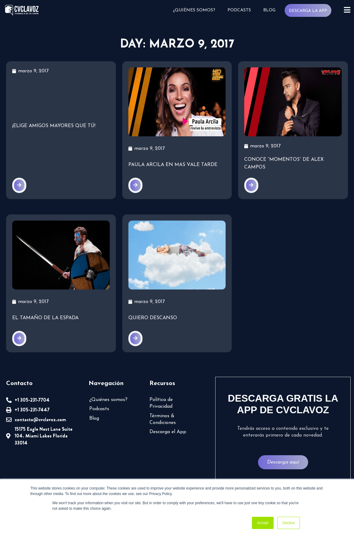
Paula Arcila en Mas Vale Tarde (172, 164)
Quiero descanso (152, 318)
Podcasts (239, 10)
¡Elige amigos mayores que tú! (53, 125)
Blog (269, 10)
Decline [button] (288, 523)
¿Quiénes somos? (194, 10)
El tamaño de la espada (45, 318)
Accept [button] (262, 523)
